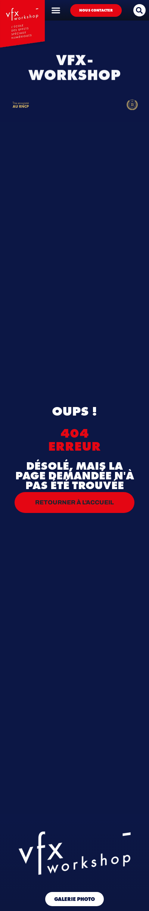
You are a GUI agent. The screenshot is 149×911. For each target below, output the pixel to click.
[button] (139, 10)
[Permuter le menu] (56, 10)
